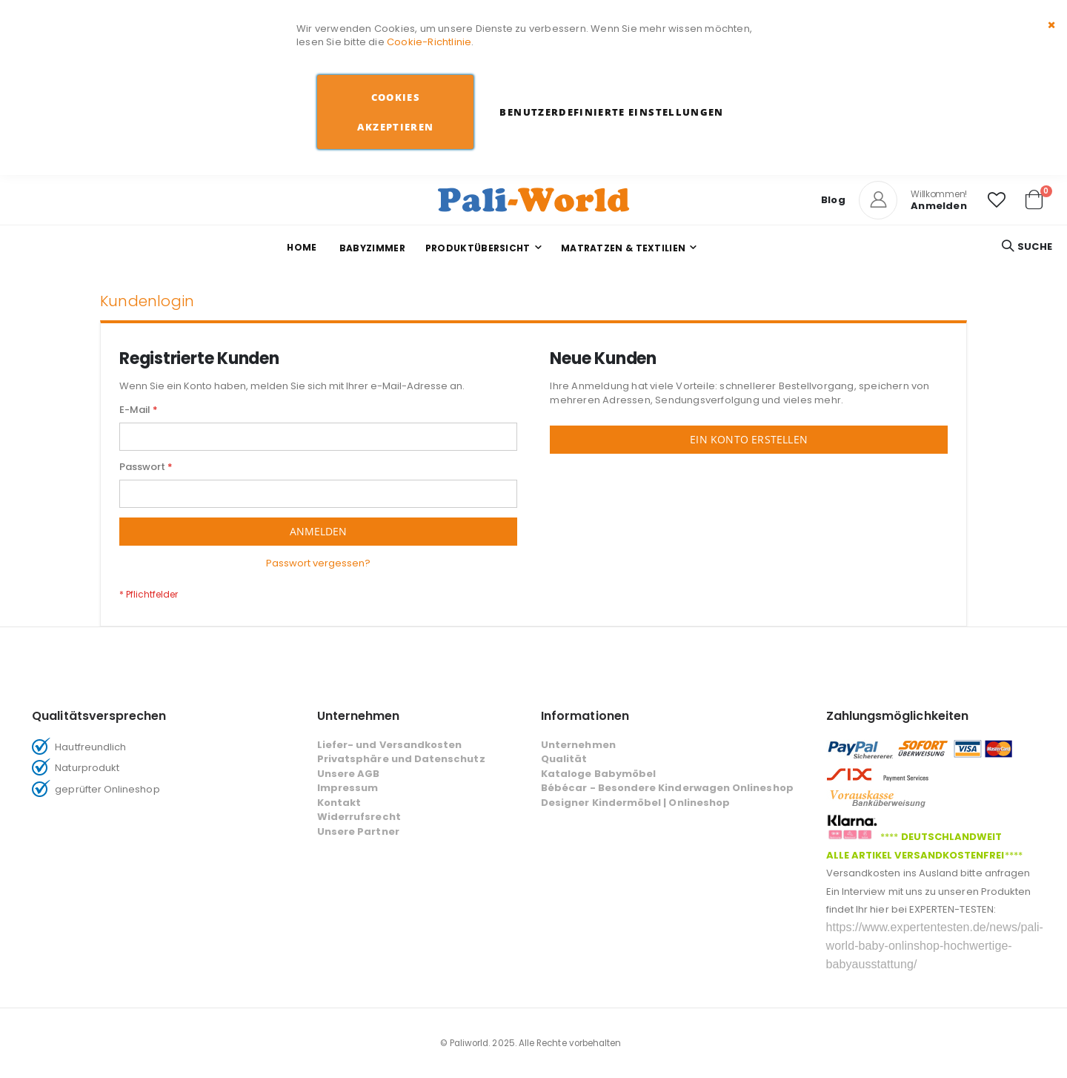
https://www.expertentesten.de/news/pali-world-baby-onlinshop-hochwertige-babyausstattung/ (934, 945)
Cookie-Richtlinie (429, 42)
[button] (996, 200)
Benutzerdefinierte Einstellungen (611, 112)
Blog (833, 200)
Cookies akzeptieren (395, 111)
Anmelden (939, 206)
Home (301, 247)
